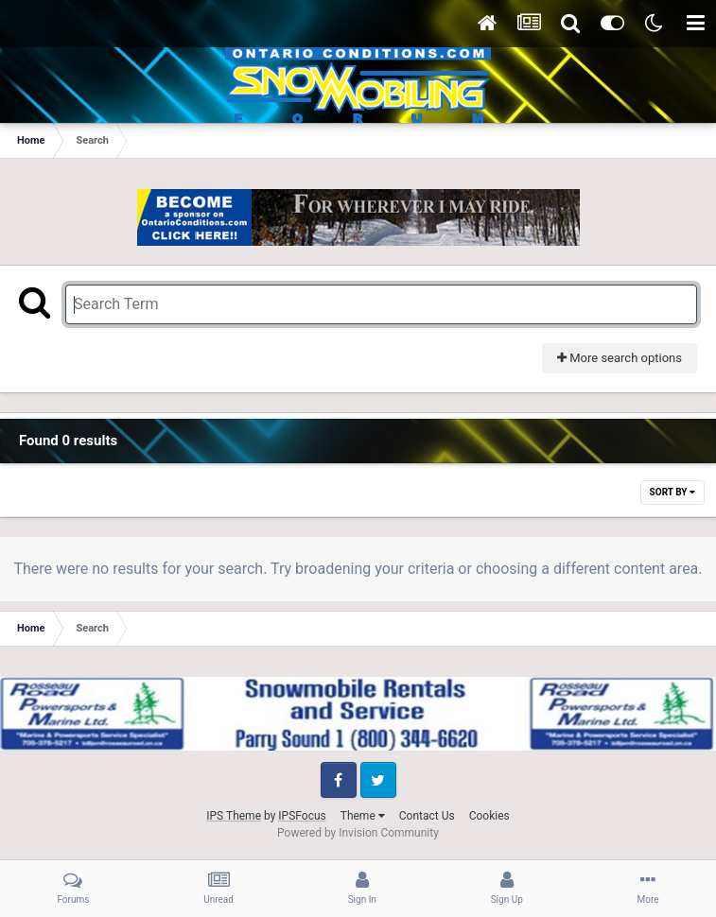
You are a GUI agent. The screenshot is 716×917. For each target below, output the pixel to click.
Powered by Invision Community (358, 832)
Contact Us (427, 815)
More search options (619, 358)
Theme (363, 815)
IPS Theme (233, 815)
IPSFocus (301, 815)
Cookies (489, 815)
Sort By (672, 492)
